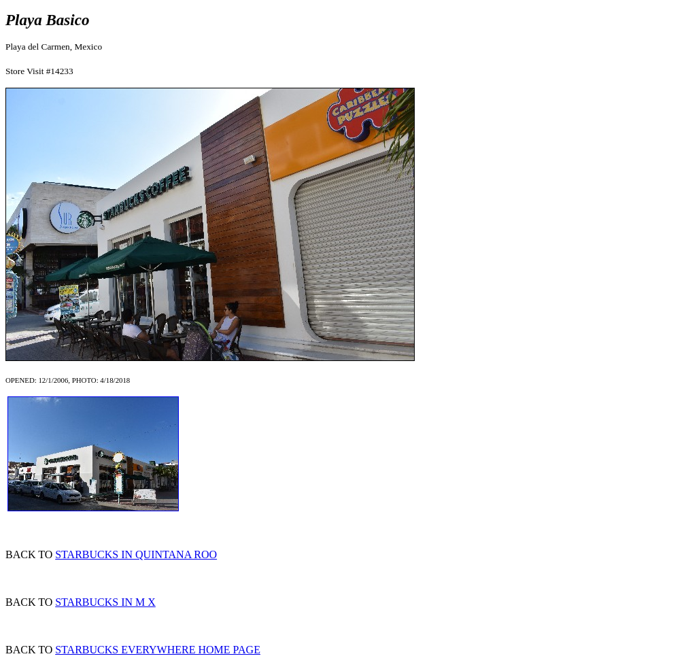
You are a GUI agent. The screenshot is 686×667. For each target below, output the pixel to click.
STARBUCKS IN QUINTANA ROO (136, 554)
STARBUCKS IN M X (105, 602)
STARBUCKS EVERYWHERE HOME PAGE (157, 649)
